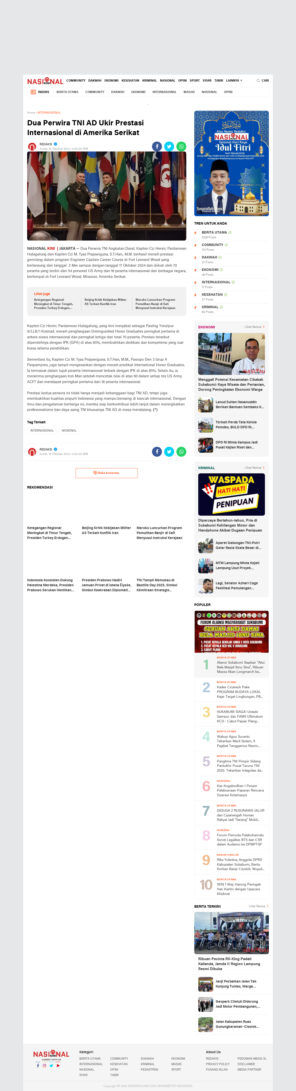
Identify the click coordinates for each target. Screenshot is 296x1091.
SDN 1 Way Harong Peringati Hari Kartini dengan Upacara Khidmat (239, 889)
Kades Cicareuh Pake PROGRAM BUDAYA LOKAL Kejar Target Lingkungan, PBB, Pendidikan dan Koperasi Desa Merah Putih (240, 692)
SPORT (195, 80)
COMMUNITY (75, 80)
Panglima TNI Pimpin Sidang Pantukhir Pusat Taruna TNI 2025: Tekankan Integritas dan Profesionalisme (240, 766)
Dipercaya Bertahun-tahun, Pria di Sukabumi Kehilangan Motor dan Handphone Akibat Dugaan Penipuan (230, 526)
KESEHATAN (130, 80)
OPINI (182, 80)
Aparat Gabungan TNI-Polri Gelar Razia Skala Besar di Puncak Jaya (238, 546)
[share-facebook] (157, 146)
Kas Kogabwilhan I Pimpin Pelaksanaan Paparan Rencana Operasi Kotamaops (240, 790)
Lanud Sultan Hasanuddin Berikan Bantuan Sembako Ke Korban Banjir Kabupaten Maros (239, 405)
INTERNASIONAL (164, 92)
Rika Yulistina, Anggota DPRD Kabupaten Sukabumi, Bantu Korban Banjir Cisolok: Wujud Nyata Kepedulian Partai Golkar (240, 865)
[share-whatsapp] (181, 146)
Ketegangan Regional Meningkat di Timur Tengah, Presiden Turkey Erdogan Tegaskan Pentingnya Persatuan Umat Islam (53, 304)
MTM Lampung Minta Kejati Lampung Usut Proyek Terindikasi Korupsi (237, 566)
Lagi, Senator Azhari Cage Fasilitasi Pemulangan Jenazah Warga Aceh (237, 586)
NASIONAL (167, 80)
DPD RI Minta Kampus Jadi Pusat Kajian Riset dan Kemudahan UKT (237, 445)
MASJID (189, 92)
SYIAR (207, 80)
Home (31, 112)
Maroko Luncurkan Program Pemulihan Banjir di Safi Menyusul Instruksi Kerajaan (155, 304)
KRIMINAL (149, 80)
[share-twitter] (169, 146)
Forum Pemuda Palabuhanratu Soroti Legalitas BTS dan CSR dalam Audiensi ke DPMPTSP (240, 840)
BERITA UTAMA (67, 92)
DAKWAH (94, 80)
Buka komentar (106, 473)
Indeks (39, 92)
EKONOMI (111, 80)
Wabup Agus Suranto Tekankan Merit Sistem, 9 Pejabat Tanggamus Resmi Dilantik (237, 742)
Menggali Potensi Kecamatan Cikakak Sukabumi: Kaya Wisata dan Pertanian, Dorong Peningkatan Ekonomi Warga (231, 385)
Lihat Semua (253, 327)
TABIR (218, 80)
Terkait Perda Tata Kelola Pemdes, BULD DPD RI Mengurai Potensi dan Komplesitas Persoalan (236, 425)
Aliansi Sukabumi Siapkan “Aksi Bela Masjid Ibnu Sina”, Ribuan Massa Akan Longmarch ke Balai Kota (241, 668)
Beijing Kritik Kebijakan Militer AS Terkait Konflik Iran (106, 302)
